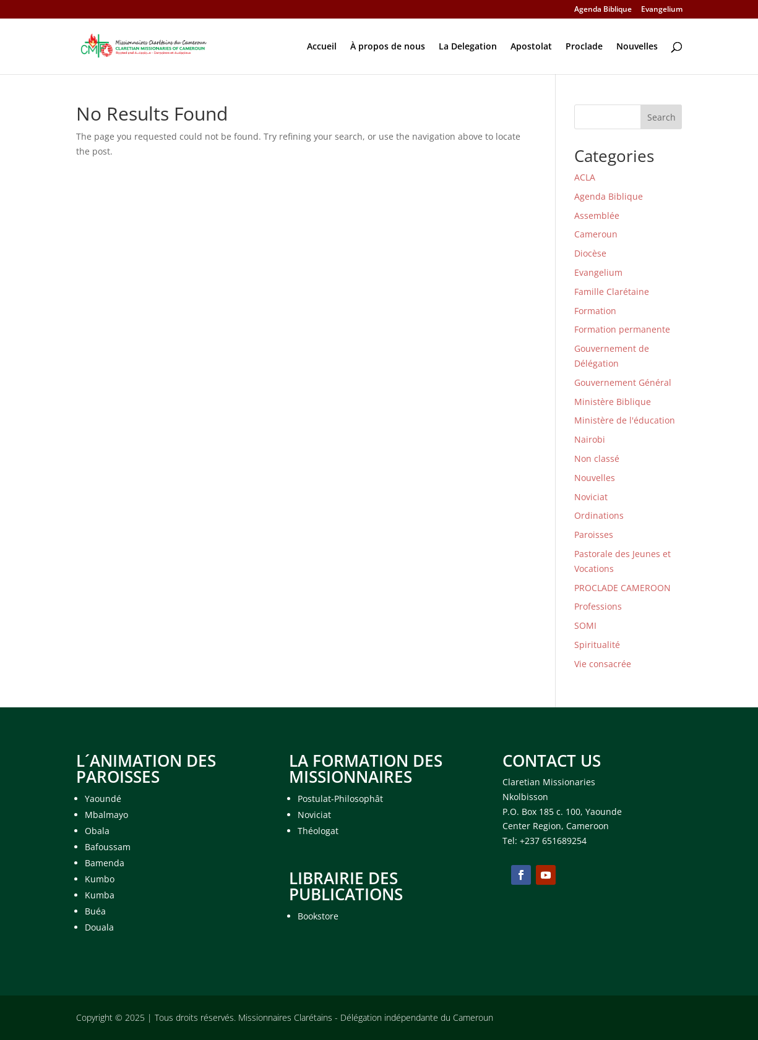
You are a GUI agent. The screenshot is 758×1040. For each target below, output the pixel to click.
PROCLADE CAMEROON (622, 588)
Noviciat (591, 497)
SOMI (585, 625)
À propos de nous (387, 47)
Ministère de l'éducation (624, 420)
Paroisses (593, 534)
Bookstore (318, 916)
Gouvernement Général (622, 382)
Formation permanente (622, 329)
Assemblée (596, 215)
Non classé (596, 458)
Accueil (322, 47)
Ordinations (599, 515)
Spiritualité (597, 644)
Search (661, 117)
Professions (598, 606)
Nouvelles (637, 47)
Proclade (584, 47)
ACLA (584, 177)
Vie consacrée (602, 664)
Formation (595, 311)
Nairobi (589, 439)
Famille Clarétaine (611, 291)
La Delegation (468, 47)
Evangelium (662, 10)
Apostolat (531, 47)
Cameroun (596, 234)
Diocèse (590, 253)
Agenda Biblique (603, 10)
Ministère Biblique (612, 401)
